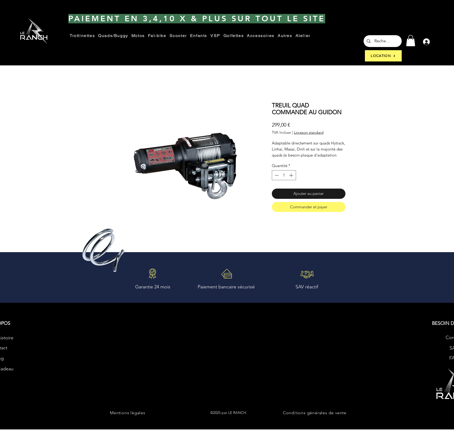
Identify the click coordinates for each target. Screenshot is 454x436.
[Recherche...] (382, 41)
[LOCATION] (383, 55)
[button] (285, 36)
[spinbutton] (283, 175)
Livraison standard (309, 132)
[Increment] (291, 175)
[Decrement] (276, 175)
